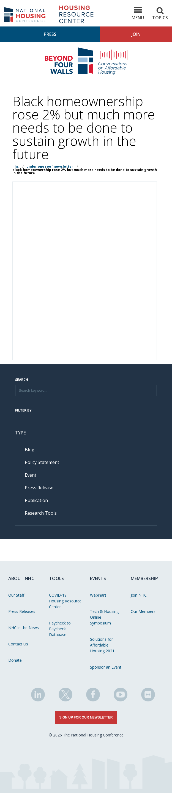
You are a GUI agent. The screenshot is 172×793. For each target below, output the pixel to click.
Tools (56, 578)
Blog (29, 450)
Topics (160, 14)
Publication (36, 500)
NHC (15, 166)
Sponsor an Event (105, 667)
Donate (15, 660)
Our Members (143, 611)
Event (30, 475)
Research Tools (41, 513)
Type (20, 433)
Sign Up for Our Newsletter (86, 717)
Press (50, 34)
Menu (138, 14)
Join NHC (139, 595)
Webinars (98, 595)
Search (21, 380)
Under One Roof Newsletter (49, 166)
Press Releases (21, 611)
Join (136, 34)
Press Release (39, 488)
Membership (144, 578)
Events (98, 578)
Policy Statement (42, 462)
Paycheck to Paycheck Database (60, 628)
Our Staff (16, 595)
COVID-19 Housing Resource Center (65, 600)
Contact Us (18, 644)
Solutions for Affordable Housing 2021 (102, 645)
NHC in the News (23, 627)
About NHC (21, 578)
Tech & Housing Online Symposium (104, 617)
